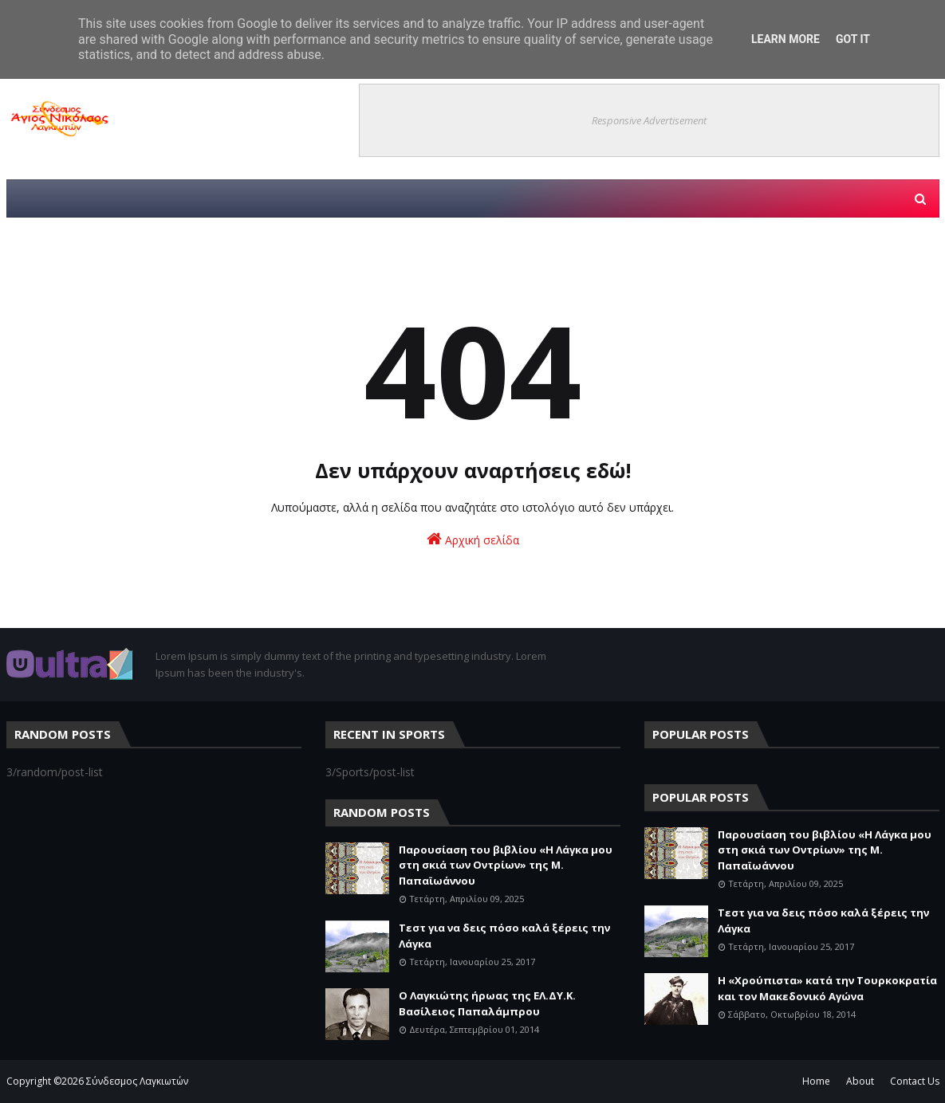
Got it (853, 39)
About (860, 1081)
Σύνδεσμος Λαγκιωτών (137, 1081)
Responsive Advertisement (649, 120)
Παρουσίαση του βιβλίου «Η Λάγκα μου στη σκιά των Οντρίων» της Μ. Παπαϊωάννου (505, 865)
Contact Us (914, 1081)
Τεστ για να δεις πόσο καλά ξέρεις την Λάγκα (504, 935)
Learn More (785, 39)
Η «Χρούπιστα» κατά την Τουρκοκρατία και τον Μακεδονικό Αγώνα (827, 988)
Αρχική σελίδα (473, 539)
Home (816, 1081)
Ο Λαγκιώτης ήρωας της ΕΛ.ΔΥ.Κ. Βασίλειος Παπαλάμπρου (487, 1003)
